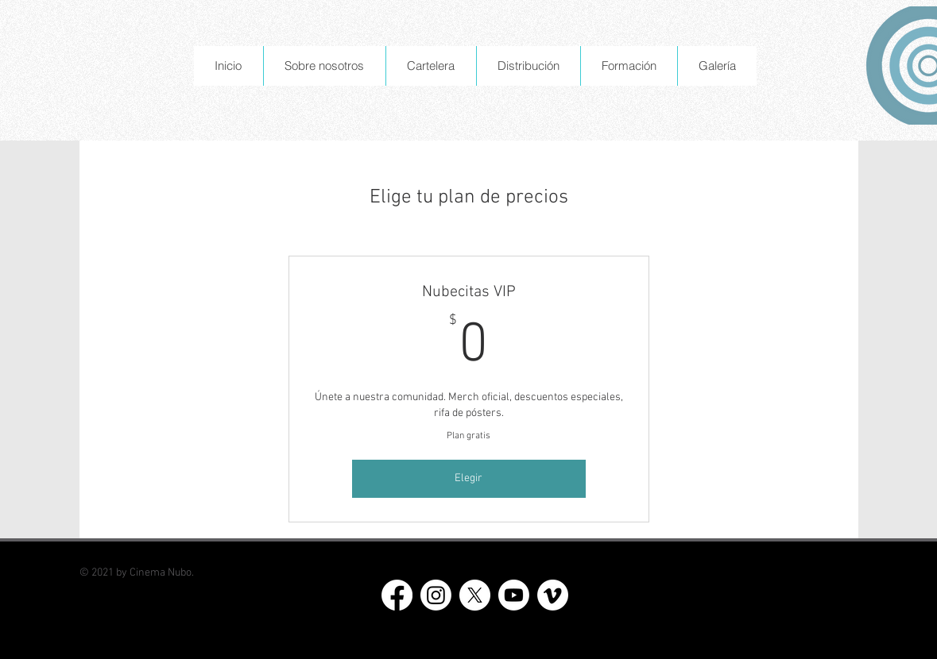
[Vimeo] (552, 595)
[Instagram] (435, 595)
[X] (474, 595)
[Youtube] (513, 595)
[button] (324, 66)
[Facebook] (396, 595)
